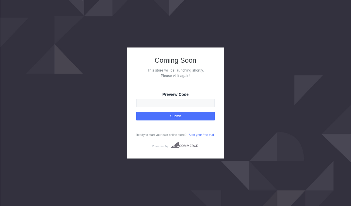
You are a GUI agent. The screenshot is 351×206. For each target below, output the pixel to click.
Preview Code (175, 94)
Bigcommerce (184, 144)
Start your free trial (201, 134)
